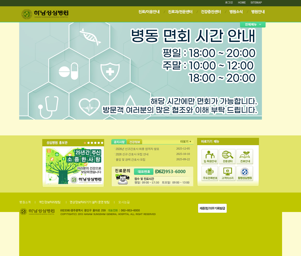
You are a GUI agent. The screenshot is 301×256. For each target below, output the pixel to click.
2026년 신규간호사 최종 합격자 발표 (137, 149)
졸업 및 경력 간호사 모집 (130, 159)
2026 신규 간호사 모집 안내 (132, 154)
